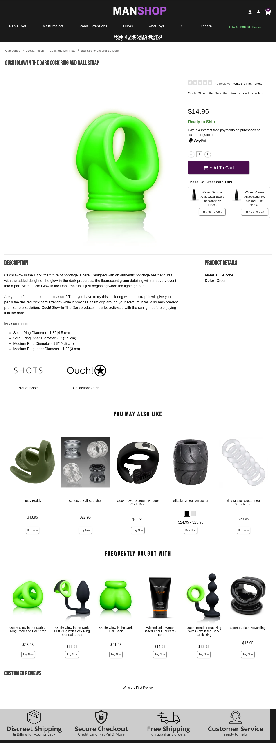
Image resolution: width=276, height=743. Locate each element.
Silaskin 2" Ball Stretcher (190, 501)
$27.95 (85, 517)
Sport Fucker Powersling (248, 628)
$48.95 (32, 517)
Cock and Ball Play (62, 50)
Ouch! (95, 388)
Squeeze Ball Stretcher (85, 501)
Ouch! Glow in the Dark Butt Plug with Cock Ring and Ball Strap (72, 631)
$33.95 (72, 646)
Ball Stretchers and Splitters (100, 50)
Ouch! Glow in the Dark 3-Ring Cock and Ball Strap (28, 629)
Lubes (128, 26)
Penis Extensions (93, 26)
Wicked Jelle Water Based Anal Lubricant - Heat (160, 631)
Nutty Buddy (32, 501)
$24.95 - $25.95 (190, 522)
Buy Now (32, 530)
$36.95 (138, 519)
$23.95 (28, 644)
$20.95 (243, 519)
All (182, 26)
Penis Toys (18, 26)
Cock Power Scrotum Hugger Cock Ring (138, 502)
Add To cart (218, 167)
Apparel (206, 26)
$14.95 (160, 646)
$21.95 (115, 644)
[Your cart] (267, 12)
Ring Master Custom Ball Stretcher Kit (243, 502)
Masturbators (53, 26)
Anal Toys (156, 26)
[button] (186, 513)
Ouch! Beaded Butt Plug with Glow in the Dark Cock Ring (203, 631)
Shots (34, 388)
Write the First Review (247, 83)
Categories (12, 50)
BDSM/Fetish (35, 50)
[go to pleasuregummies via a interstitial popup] (246, 26)
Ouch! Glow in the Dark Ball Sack (116, 629)
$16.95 (248, 643)
